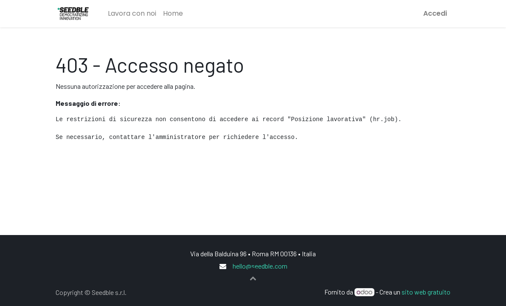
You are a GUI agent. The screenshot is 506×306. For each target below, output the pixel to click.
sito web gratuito (426, 292)
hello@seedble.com (260, 266)
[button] (253, 278)
